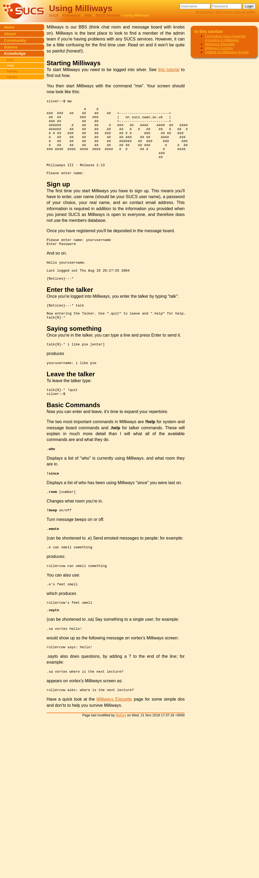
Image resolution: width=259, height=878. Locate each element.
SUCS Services (108, 15)
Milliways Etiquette (114, 737)
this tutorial (168, 69)
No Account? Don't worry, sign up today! (225, 12)
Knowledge (71, 15)
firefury (121, 754)
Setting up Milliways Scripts (227, 52)
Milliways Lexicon (219, 48)
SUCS (54, 15)
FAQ (10, 60)
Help (88, 15)
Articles (12, 71)
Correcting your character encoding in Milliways (225, 38)
